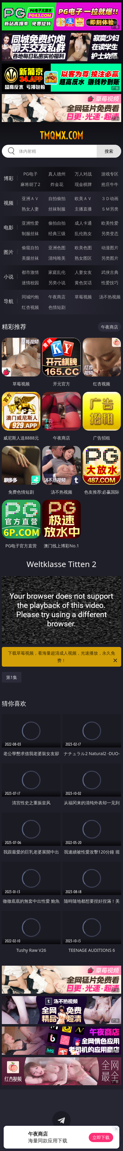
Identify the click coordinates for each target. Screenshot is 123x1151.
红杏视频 (30, 307)
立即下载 (101, 1137)
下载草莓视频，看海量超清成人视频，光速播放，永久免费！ (63, 657)
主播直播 (83, 209)
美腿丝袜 (30, 258)
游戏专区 (109, 174)
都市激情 (30, 272)
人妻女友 (83, 272)
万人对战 (83, 174)
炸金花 (56, 184)
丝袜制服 (56, 209)
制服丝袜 (30, 233)
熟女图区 (83, 258)
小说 (8, 276)
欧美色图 (83, 247)
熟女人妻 (30, 209)
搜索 (109, 151)
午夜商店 (56, 297)
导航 (8, 301)
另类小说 (56, 283)
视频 (8, 202)
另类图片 (109, 258)
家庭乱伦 (56, 272)
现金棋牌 (83, 184)
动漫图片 (109, 247)
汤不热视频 (110, 297)
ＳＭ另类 (109, 209)
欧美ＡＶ (83, 198)
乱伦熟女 (83, 233)
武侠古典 (109, 272)
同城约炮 (30, 297)
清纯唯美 (56, 258)
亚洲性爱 (30, 223)
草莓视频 (83, 297)
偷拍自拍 (56, 223)
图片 (8, 252)
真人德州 (56, 174)
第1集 (11, 677)
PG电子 (30, 174)
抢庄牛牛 (109, 184)
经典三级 (56, 233)
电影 (8, 227)
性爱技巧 (109, 283)
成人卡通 (83, 223)
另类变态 (109, 233)
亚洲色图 (56, 247)
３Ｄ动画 (109, 198)
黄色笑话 (83, 283)
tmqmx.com (61, 135)
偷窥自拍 (30, 247)
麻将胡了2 (30, 184)
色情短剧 (56, 307)
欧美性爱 (109, 223)
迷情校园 (30, 283)
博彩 (8, 178)
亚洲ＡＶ (30, 198)
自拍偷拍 (56, 198)
